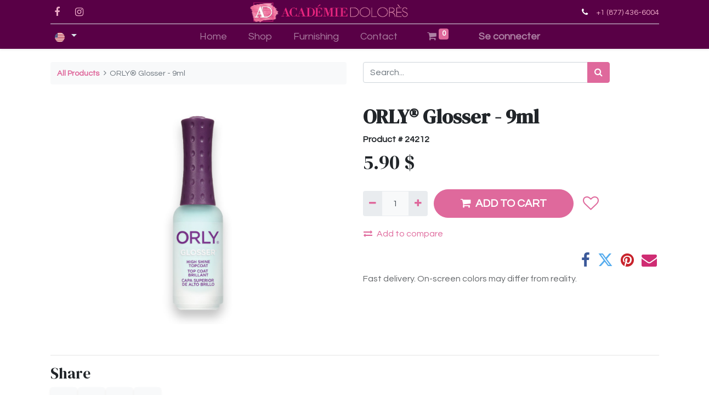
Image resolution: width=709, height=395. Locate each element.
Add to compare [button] (403, 233)
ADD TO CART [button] (504, 203)
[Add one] (418, 203)
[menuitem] (213, 36)
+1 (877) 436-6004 (627, 12)
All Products (78, 73)
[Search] (598, 72)
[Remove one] (372, 203)
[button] (591, 203)
